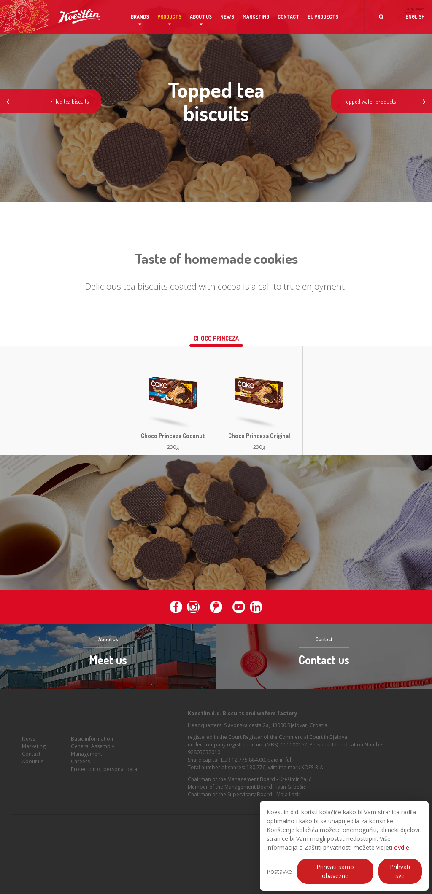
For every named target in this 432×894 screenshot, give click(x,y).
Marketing (256, 16)
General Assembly (92, 757)
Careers (80, 772)
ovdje (401, 847)
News (227, 16)
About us (201, 16)
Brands (140, 16)
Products (169, 16)
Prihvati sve (400, 871)
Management (86, 765)
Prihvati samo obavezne (335, 871)
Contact (288, 16)
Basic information (92, 750)
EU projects (323, 16)
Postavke (279, 871)
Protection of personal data (104, 780)
